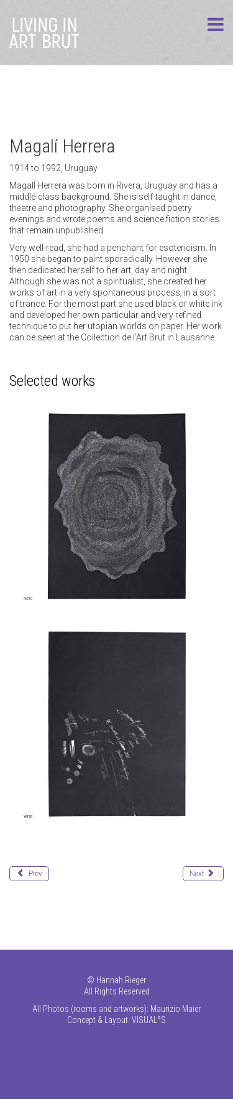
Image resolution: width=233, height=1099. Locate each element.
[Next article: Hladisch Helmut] (203, 873)
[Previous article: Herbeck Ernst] (29, 873)
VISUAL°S (149, 1020)
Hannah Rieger (121, 980)
